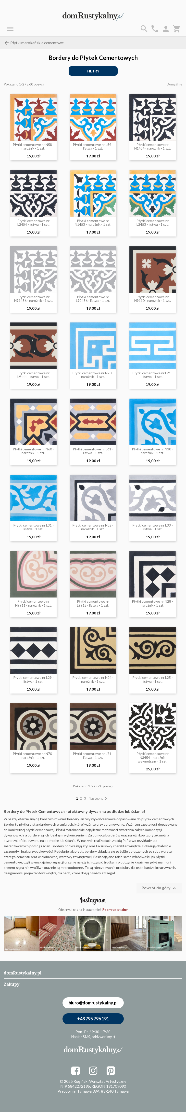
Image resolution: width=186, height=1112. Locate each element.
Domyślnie (174, 84)
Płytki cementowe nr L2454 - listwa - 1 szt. (33, 222)
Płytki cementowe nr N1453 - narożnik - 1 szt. (93, 222)
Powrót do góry (159, 888)
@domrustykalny (115, 910)
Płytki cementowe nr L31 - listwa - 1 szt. (33, 527)
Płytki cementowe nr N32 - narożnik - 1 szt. (92, 527)
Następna (99, 798)
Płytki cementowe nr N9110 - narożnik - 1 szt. (152, 299)
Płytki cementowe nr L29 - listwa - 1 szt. (33, 679)
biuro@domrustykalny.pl (93, 1002)
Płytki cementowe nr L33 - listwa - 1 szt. (152, 527)
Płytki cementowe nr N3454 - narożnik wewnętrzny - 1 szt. (152, 757)
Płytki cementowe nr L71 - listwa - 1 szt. (93, 755)
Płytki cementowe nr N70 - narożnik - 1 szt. (33, 755)
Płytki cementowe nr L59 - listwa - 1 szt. (93, 146)
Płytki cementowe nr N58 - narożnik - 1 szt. (33, 146)
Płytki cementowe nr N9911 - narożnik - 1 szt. (33, 603)
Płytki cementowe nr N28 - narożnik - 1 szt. (152, 603)
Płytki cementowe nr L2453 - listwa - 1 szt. (152, 222)
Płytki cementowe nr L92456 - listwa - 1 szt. (93, 299)
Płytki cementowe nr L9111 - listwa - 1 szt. (33, 375)
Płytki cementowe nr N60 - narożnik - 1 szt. (33, 451)
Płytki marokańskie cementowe (34, 43)
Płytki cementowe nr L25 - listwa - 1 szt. (152, 679)
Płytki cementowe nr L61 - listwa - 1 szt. (93, 451)
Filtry (93, 71)
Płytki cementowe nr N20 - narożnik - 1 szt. (92, 375)
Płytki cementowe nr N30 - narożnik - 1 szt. (152, 451)
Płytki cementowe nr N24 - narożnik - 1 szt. (92, 679)
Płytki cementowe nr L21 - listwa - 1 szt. (152, 375)
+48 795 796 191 (93, 1018)
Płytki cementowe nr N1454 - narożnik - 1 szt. (152, 146)
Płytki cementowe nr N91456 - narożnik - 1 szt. (33, 299)
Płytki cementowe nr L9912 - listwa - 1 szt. (93, 603)
